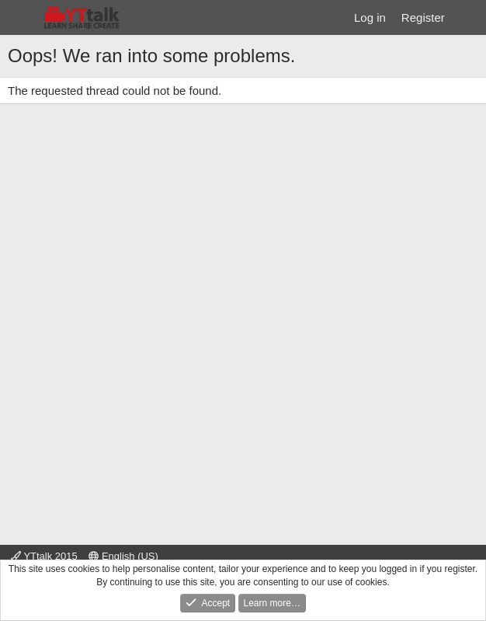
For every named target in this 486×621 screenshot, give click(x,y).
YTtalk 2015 (44, 556)
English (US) (123, 556)
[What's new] (468, 17)
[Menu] (21, 17)
